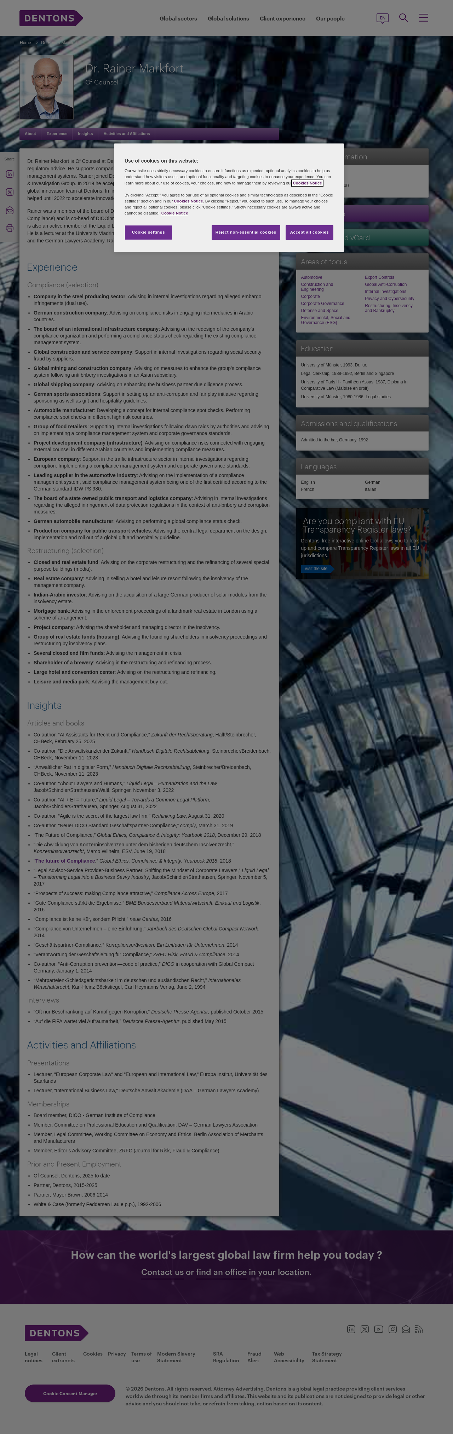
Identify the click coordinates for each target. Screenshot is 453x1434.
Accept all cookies (309, 232)
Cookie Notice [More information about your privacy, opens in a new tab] (174, 213)
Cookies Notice (307, 183)
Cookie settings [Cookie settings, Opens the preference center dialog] (148, 232)
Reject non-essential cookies (246, 232)
